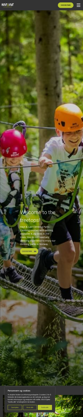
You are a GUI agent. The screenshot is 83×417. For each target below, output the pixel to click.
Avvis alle (30, 407)
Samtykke (15, 407)
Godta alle (44, 407)
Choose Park (66, 5)
